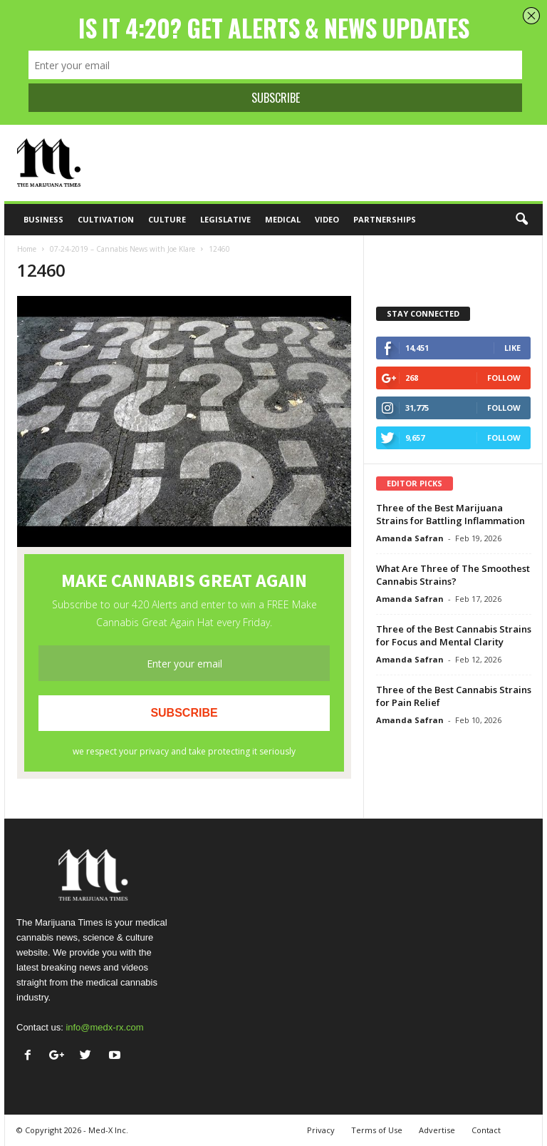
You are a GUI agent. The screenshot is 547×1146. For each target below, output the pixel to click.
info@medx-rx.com (104, 1027)
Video (327, 219)
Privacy (321, 1130)
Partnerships (384, 219)
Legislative (225, 219)
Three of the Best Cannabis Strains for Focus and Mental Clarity (453, 635)
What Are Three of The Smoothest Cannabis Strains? (453, 575)
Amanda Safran (410, 538)
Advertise (437, 1130)
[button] (521, 219)
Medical (283, 219)
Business (43, 219)
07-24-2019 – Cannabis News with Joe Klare (122, 249)
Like (512, 347)
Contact (486, 1130)
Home (26, 249)
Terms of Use (376, 1130)
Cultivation (106, 219)
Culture (167, 219)
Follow (504, 377)
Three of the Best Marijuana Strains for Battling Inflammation (450, 514)
